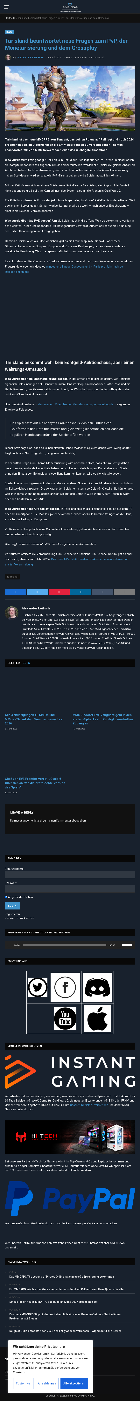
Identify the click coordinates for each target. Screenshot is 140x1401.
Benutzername (14, 868)
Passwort (11, 883)
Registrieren (12, 914)
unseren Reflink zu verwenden (89, 1105)
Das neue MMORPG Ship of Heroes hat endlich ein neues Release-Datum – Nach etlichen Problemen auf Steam (65, 1316)
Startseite (10, 18)
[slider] (65, 945)
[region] (50, 1366)
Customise (23, 1383)
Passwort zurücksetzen (19, 918)
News (9, 32)
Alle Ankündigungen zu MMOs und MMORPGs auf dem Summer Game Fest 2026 (34, 719)
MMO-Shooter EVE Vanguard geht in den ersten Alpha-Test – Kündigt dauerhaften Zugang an (103, 719)
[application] (70, 945)
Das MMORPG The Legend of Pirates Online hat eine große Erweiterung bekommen (61, 1276)
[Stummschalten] (119, 945)
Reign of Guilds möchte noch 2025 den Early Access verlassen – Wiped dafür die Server (65, 1331)
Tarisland (12, 576)
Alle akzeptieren (74, 1383)
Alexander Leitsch (30, 57)
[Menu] (6, 7)
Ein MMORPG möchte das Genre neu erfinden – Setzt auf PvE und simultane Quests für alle (66, 1289)
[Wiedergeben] (10, 945)
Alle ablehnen (47, 1383)
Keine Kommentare (75, 57)
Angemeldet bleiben (19, 897)
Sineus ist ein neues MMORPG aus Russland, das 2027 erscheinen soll (53, 1301)
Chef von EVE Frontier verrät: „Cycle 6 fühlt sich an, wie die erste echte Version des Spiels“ (35, 783)
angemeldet (30, 820)
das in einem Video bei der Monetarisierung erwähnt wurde (76, 404)
